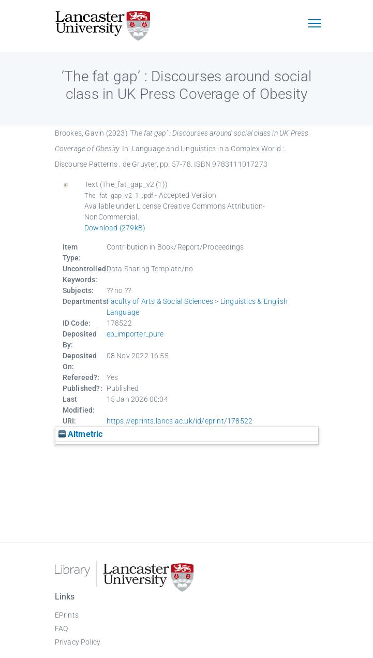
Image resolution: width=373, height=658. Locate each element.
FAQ (61, 628)
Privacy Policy (78, 642)
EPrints (67, 615)
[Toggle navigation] (315, 24)
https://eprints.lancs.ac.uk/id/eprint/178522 (180, 421)
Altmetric (80, 434)
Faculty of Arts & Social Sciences (160, 301)
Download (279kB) (114, 228)
